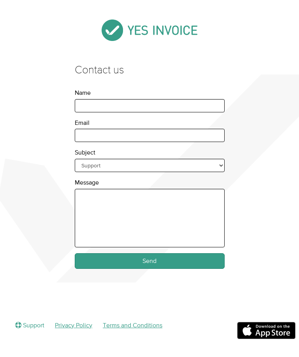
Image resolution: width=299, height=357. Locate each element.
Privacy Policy (73, 325)
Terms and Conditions (132, 325)
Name (83, 92)
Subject (85, 152)
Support (29, 325)
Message (87, 182)
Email (82, 122)
